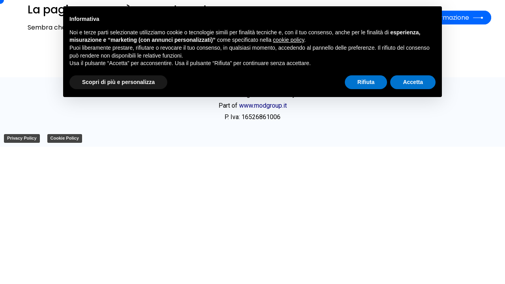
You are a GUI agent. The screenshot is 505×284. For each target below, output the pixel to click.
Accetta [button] (413, 82)
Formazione (450, 17)
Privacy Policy (22, 138)
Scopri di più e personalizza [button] (118, 82)
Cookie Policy (64, 138)
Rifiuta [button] (366, 82)
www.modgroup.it (263, 105)
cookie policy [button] (288, 40)
